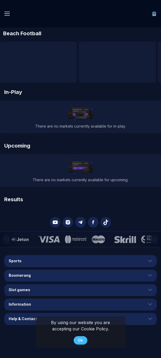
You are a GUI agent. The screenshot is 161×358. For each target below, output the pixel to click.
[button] (55, 222)
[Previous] (5, 239)
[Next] (156, 239)
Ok (80, 340)
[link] (154, 13)
